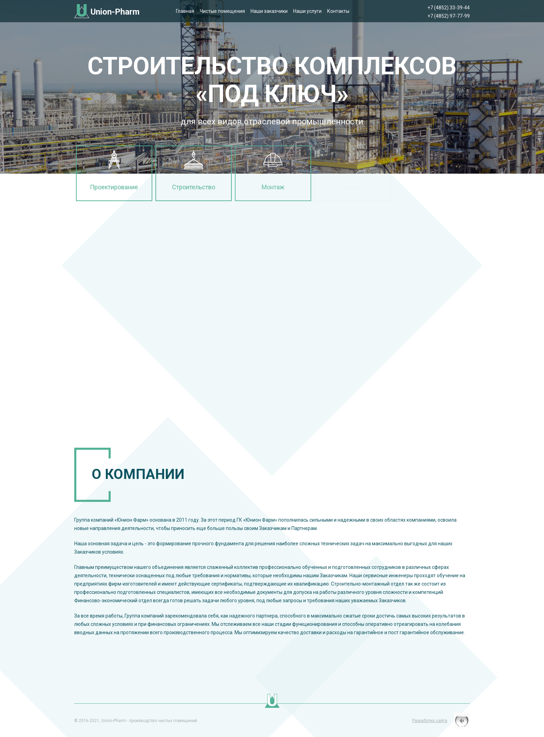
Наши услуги (307, 11)
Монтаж (273, 187)
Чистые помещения (222, 11)
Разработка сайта (429, 720)
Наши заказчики (269, 11)
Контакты (338, 11)
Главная (185, 11)
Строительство (193, 187)
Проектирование (114, 187)
